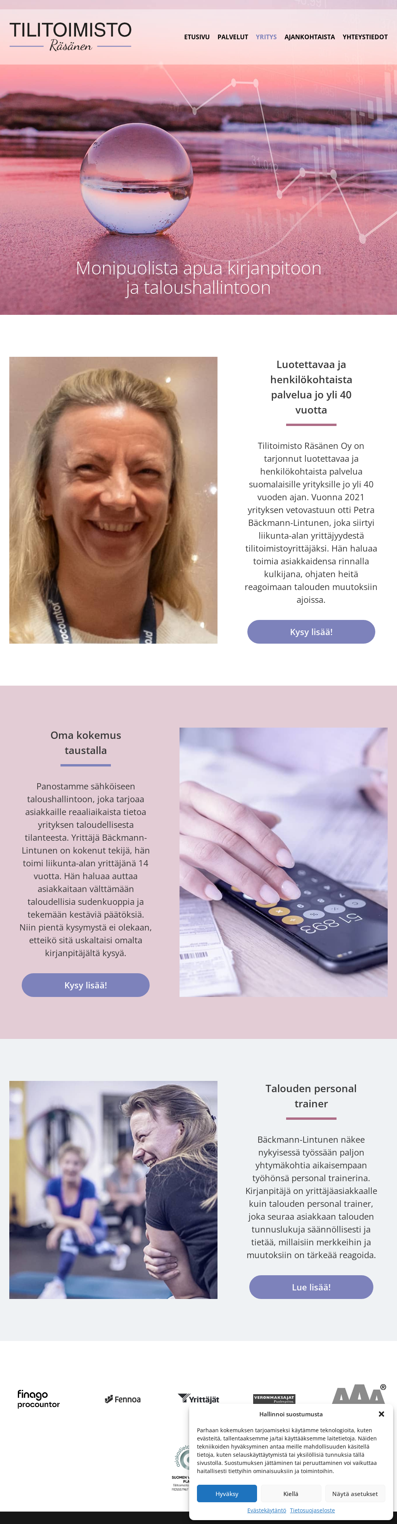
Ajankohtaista (310, 37)
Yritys (266, 37)
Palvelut (232, 37)
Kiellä (291, 1494)
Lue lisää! (311, 1287)
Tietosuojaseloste (312, 1510)
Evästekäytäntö (266, 1510)
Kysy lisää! (311, 631)
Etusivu (197, 37)
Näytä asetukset (355, 1494)
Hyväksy (227, 1494)
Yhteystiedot (365, 37)
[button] (381, 1414)
